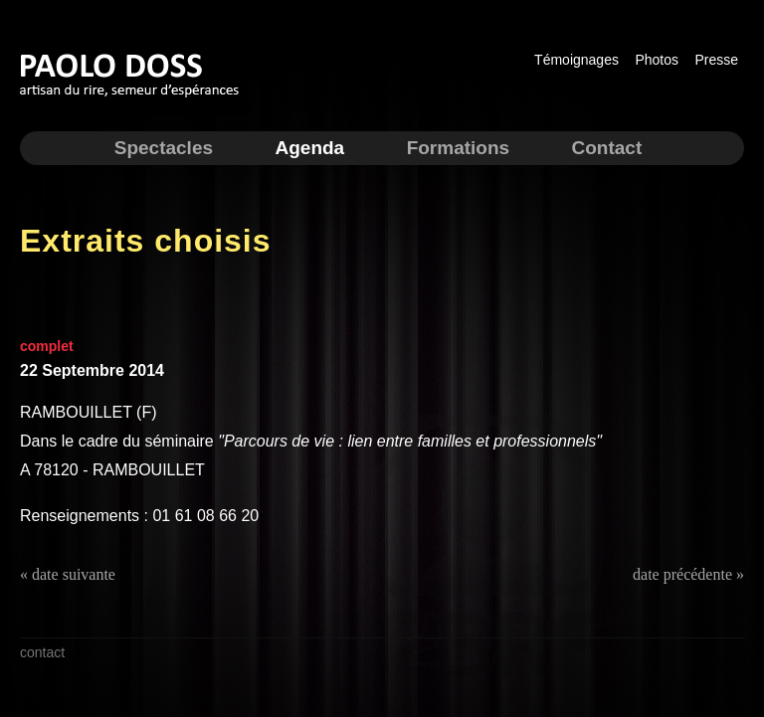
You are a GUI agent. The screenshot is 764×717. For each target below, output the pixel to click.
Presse (716, 60)
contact (42, 652)
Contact (607, 147)
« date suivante (67, 574)
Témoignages (576, 60)
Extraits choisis (146, 241)
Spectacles (163, 147)
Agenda (309, 147)
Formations (458, 147)
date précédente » (688, 574)
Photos (656, 60)
